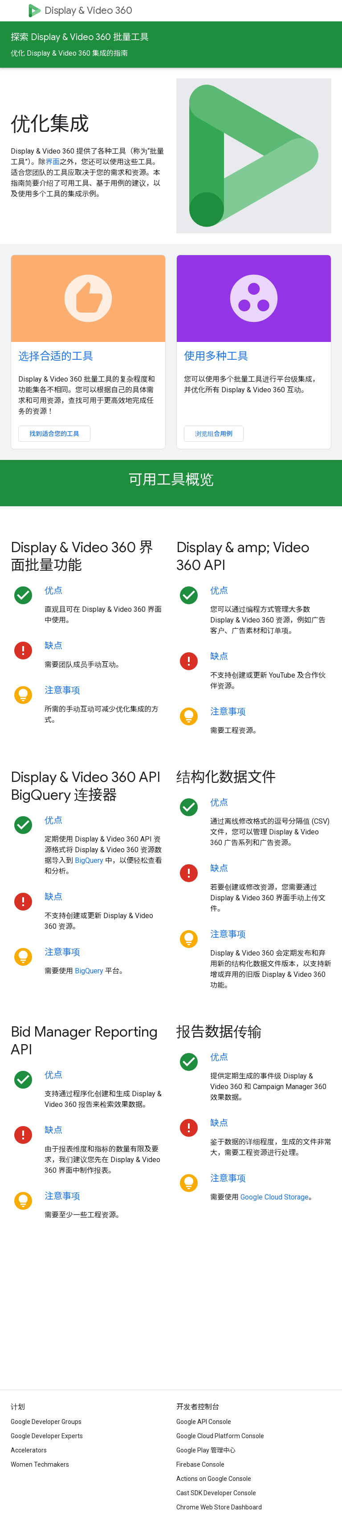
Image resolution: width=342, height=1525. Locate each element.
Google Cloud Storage (274, 1197)
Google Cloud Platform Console (220, 1436)
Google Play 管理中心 (206, 1450)
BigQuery (89, 860)
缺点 (53, 645)
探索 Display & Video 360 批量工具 (80, 37)
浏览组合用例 (213, 434)
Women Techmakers (40, 1464)
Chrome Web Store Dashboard (219, 1507)
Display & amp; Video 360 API (242, 556)
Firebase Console (200, 1464)
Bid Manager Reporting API (84, 1040)
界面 (52, 162)
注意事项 (62, 690)
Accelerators (29, 1450)
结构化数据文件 (226, 777)
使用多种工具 (216, 356)
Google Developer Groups (46, 1421)
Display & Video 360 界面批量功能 (82, 556)
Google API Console (203, 1421)
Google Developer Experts (47, 1436)
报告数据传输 (219, 1032)
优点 (53, 590)
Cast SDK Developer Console (216, 1493)
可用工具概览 (171, 479)
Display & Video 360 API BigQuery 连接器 (85, 786)
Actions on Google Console (213, 1478)
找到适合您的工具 (54, 434)
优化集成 (50, 123)
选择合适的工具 (55, 356)
